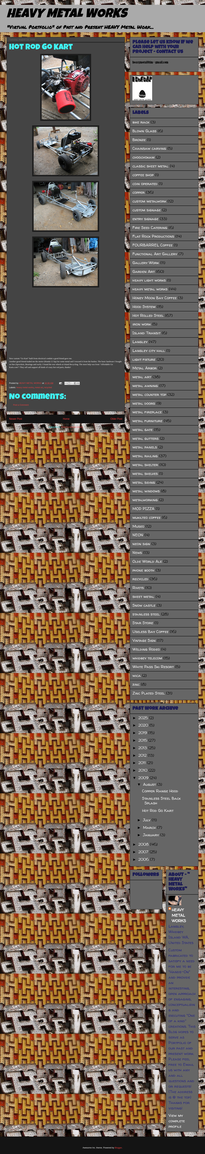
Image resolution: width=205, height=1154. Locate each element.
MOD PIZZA (143, 508)
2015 (143, 740)
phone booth (143, 570)
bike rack (140, 122)
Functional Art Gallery (154, 254)
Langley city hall (148, 350)
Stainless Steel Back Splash (161, 801)
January (151, 835)
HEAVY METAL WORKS (67, 14)
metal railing (145, 456)
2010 (143, 770)
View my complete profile (176, 1121)
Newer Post (15, 418)
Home (66, 418)
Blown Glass (144, 131)
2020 (143, 725)
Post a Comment (21, 405)
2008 (144, 844)
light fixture (143, 359)
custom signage (146, 210)
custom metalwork (149, 201)
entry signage (145, 218)
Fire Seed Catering (149, 227)
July (147, 820)
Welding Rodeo (146, 649)
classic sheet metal (150, 166)
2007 (144, 852)
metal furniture (147, 420)
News (137, 552)
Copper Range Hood (160, 791)
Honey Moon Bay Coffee (154, 297)
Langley (140, 341)
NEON (137, 535)
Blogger (118, 1147)
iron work (141, 324)
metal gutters (145, 438)
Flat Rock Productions (153, 236)
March (150, 827)
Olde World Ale (147, 561)
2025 (143, 717)
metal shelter (145, 464)
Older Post (116, 418)
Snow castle (143, 605)
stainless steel (146, 614)
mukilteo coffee (146, 517)
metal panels (144, 447)
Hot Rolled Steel (148, 315)
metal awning (145, 385)
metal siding (143, 482)
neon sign (141, 543)
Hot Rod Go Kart (41, 48)
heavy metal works (25, 387)
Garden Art (143, 271)
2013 (143, 747)
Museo (138, 526)
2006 (144, 859)
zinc (136, 684)
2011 (142, 762)
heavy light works (149, 280)
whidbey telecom (147, 658)
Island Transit (146, 333)
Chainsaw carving (149, 148)
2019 (143, 732)
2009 (144, 777)
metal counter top (149, 394)
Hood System (144, 306)
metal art (39, 387)
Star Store (142, 622)
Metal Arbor (144, 368)
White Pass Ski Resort (153, 666)
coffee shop (143, 174)
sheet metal (143, 596)
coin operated (144, 183)
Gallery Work (145, 262)
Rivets (138, 587)
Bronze (139, 139)
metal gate (142, 429)
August (150, 784)
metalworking (145, 499)
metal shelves (145, 473)
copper (138, 192)
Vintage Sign (144, 640)
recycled (48, 387)
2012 (143, 755)
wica (136, 675)
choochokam (143, 157)
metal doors (143, 403)
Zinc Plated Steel (148, 693)
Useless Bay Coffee (150, 631)
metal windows (146, 491)
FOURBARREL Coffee (152, 245)
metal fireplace (147, 412)
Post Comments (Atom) (72, 427)
